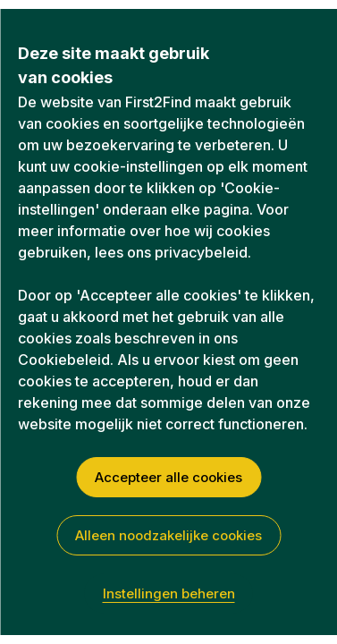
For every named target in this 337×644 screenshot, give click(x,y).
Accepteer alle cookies (168, 477)
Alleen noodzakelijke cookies (168, 535)
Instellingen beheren (169, 593)
